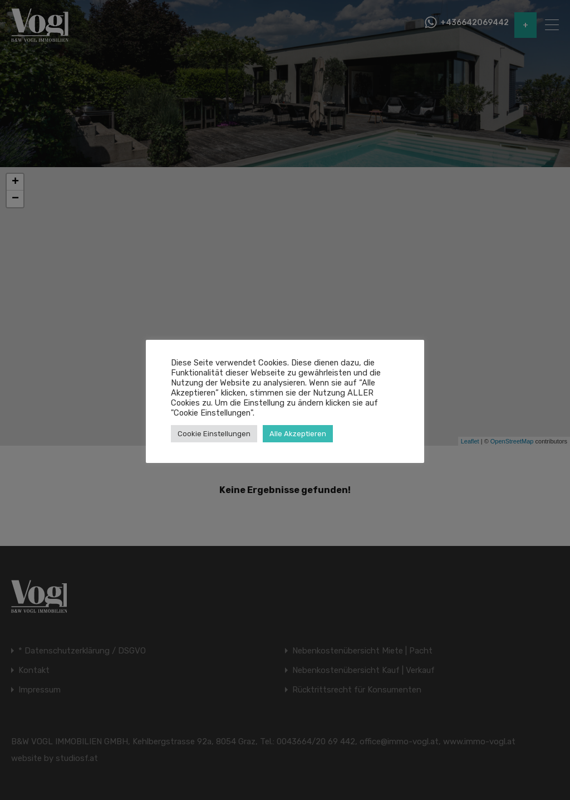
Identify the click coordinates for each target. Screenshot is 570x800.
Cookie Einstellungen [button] (214, 434)
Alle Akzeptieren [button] (297, 434)
